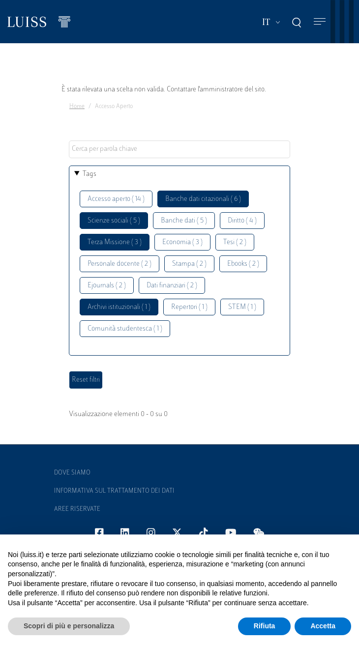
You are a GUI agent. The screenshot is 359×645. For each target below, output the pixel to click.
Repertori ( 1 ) (189, 307)
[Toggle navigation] (320, 22)
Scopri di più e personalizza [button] (69, 626)
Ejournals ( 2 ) (107, 285)
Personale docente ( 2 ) (119, 264)
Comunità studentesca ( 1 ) (125, 329)
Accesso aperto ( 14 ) (116, 199)
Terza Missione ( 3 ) (115, 242)
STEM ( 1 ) (242, 307)
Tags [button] (89, 174)
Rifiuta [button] (264, 626)
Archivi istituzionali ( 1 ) (119, 307)
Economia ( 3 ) (182, 242)
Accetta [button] (322, 626)
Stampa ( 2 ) (189, 264)
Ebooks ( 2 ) (243, 264)
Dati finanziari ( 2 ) (172, 285)
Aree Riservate (77, 509)
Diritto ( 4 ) (242, 220)
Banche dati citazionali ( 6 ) (203, 199)
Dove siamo (72, 473)
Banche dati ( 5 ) (184, 220)
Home (77, 107)
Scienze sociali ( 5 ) (114, 220)
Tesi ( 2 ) (234, 242)
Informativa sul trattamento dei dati (114, 491)
